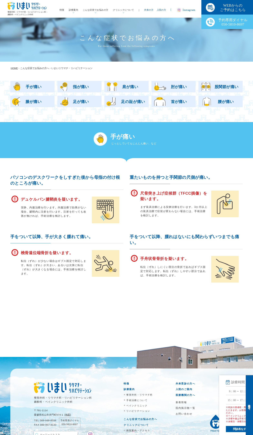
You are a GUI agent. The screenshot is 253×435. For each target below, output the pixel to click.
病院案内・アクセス (138, 430)
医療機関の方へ (185, 395)
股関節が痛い (227, 87)
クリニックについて (123, 10)
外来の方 (149, 10)
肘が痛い (179, 87)
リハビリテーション (138, 411)
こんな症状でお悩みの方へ (140, 419)
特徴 (62, 10)
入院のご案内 (184, 389)
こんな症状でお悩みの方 (95, 10)
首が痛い (179, 101)
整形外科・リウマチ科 (139, 394)
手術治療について (136, 400)
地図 (67, 414)
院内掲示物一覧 (185, 408)
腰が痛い (226, 101)
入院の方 (161, 10)
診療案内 (73, 10)
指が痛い (81, 87)
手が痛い (34, 87)
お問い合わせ (184, 413)
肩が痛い (130, 87)
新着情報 (181, 402)
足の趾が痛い (133, 101)
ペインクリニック (136, 405)
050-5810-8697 (70, 424)
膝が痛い (33, 101)
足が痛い (81, 101)
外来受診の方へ (185, 383)
